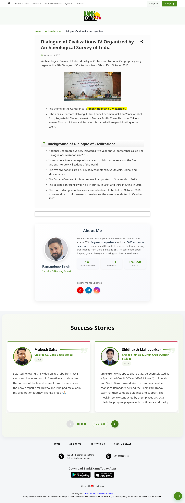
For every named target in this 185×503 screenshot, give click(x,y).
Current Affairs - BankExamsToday (98, 493)
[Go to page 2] (82, 424)
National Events (53, 31)
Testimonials (123, 444)
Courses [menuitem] (80, 3)
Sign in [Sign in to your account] (153, 3)
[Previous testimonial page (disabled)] (70, 424)
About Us (75, 444)
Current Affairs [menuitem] (21, 3)
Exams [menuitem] (35, 3)
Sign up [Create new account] (169, 3)
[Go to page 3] (85, 424)
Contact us (97, 444)
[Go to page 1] (78, 424)
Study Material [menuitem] (52, 3)
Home (38, 31)
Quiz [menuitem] (67, 3)
